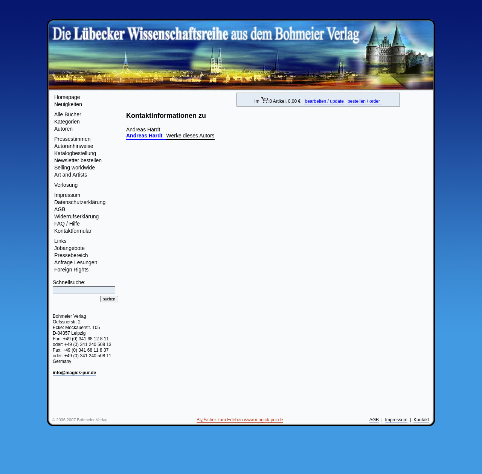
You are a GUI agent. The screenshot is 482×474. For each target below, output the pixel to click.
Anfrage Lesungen (75, 262)
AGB (60, 209)
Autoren (63, 129)
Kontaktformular (73, 231)
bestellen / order (364, 101)
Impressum (67, 195)
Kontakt (421, 419)
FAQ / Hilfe (67, 224)
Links (60, 241)
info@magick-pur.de (74, 372)
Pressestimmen (72, 139)
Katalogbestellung (75, 153)
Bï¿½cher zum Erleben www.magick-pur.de (240, 419)
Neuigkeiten (68, 104)
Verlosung (66, 185)
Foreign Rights (71, 270)
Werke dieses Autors (190, 136)
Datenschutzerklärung (79, 202)
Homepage (67, 97)
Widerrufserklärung (76, 216)
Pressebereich (71, 255)
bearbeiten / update (324, 101)
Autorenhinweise (73, 146)
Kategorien (67, 122)
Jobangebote (69, 248)
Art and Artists (70, 175)
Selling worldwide (74, 168)
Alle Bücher (67, 114)
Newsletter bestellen (78, 160)
